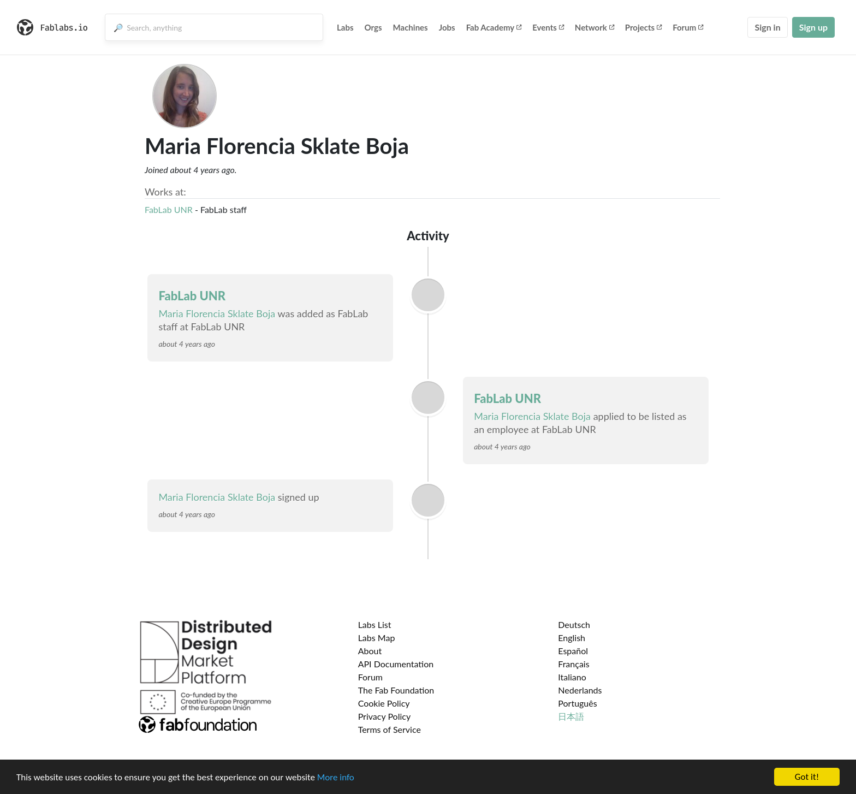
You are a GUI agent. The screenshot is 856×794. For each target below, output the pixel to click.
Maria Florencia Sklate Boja (216, 313)
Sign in (767, 27)
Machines (410, 27)
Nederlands (580, 690)
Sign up (813, 27)
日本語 (571, 716)
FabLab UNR (169, 209)
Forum (688, 27)
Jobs (447, 27)
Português (577, 703)
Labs (345, 27)
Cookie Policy (384, 703)
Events (548, 27)
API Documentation (396, 664)
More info (335, 777)
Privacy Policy (384, 716)
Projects (643, 27)
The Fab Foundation (396, 690)
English (571, 637)
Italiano (572, 677)
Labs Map (376, 637)
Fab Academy (494, 27)
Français (573, 664)
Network (594, 27)
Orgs (373, 27)
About (370, 650)
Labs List (374, 624)
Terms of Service (389, 729)
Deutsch (574, 624)
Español (573, 650)
